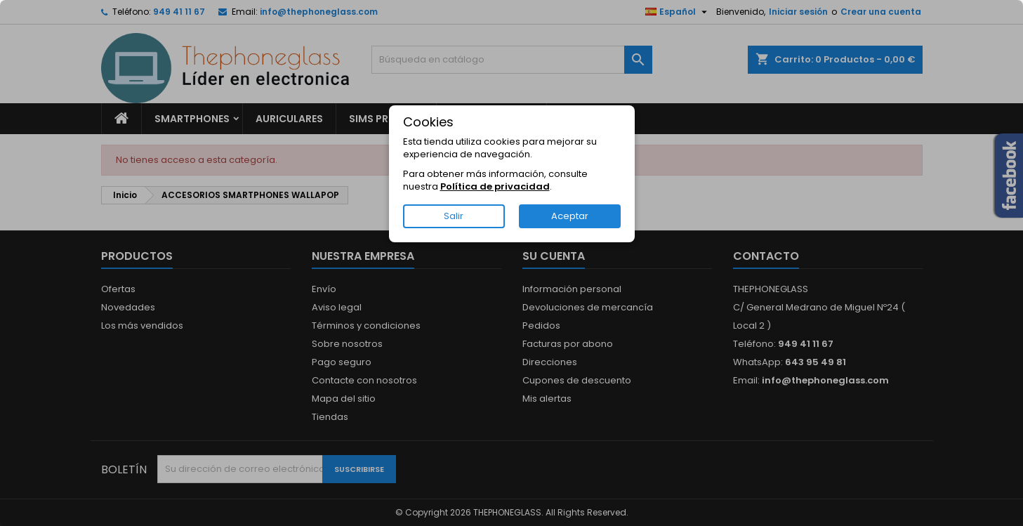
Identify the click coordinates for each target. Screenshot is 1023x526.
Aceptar (569, 216)
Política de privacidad (495, 186)
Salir (453, 216)
